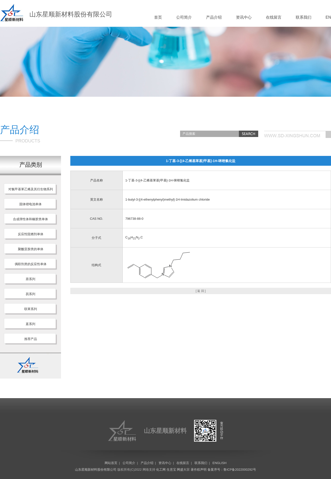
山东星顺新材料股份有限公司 (95, 469)
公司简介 (184, 17)
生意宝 (171, 469)
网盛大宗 (183, 469)
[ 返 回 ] (201, 291)
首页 (158, 17)
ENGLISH (219, 463)
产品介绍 (214, 17)
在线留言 (274, 17)
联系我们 (303, 17)
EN (328, 17)
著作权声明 (199, 469)
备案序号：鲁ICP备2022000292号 (232, 469)
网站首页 (111, 463)
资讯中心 (244, 17)
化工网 (161, 469)
